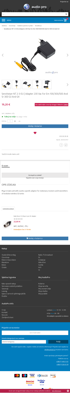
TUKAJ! (65, 104)
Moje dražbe (43, 291)
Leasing (4, 291)
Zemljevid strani (7, 317)
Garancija (5, 288)
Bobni (4, 265)
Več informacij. (56, 391)
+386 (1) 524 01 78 (62, 364)
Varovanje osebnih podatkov (12, 286)
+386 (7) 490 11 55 (62, 361)
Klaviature (5, 262)
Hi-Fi (39, 267)
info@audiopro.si (49, 349)
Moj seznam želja (44, 288)
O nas (4, 310)
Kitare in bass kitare (9, 260)
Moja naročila (43, 286)
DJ (39, 257)
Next (67, 54)
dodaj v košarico (35, 126)
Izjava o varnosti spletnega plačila (13, 293)
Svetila (40, 265)
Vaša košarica (61, 20)
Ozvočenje (5, 257)
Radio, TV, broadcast (45, 255)
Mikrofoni (42, 262)
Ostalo (4, 267)
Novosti (4, 315)
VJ (39, 270)
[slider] (63, 136)
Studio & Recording (9, 255)
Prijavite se (64, 1)
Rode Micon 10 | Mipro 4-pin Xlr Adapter (25, 216)
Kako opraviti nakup (9, 283)
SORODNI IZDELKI (8, 209)
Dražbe (4, 296)
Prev (2, 54)
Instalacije (41, 260)
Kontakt (4, 312)
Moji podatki (42, 293)
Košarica (41, 283)
